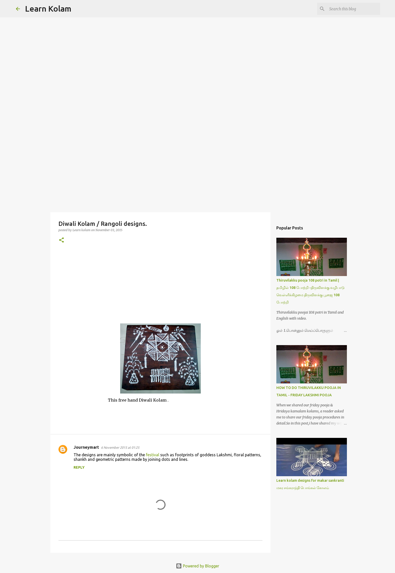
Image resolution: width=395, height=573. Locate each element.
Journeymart (86, 447)
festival (152, 455)
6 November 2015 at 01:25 (120, 447)
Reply (79, 467)
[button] (61, 240)
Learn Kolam (48, 8)
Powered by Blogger (197, 566)
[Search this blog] (353, 9)
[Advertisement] (197, 172)
